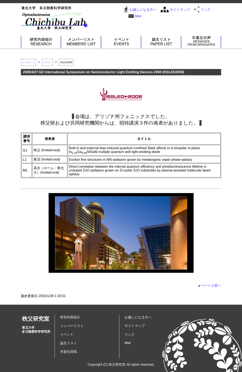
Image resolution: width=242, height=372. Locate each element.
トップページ (28, 62)
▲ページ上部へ (209, 285)
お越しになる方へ (142, 9)
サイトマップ (180, 9)
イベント (121, 42)
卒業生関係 (201, 42)
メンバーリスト (81, 42)
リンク (205, 9)
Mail (138, 16)
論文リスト (161, 42)
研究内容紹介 (41, 42)
